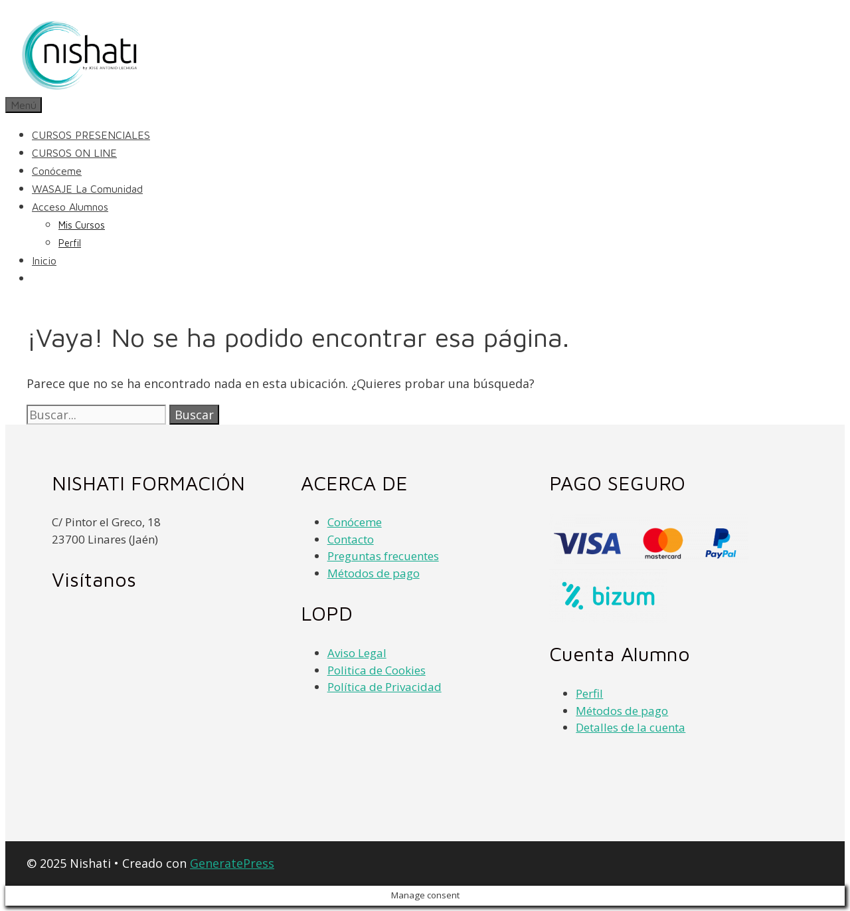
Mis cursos (81, 225)
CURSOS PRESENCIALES (91, 135)
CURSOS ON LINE (74, 153)
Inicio (44, 260)
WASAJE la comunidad (87, 189)
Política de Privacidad (384, 686)
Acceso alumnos (70, 207)
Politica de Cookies (376, 670)
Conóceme (57, 171)
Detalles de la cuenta (630, 727)
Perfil (69, 243)
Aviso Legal (356, 652)
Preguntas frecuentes (383, 555)
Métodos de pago (373, 573)
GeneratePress (232, 863)
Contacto (350, 539)
